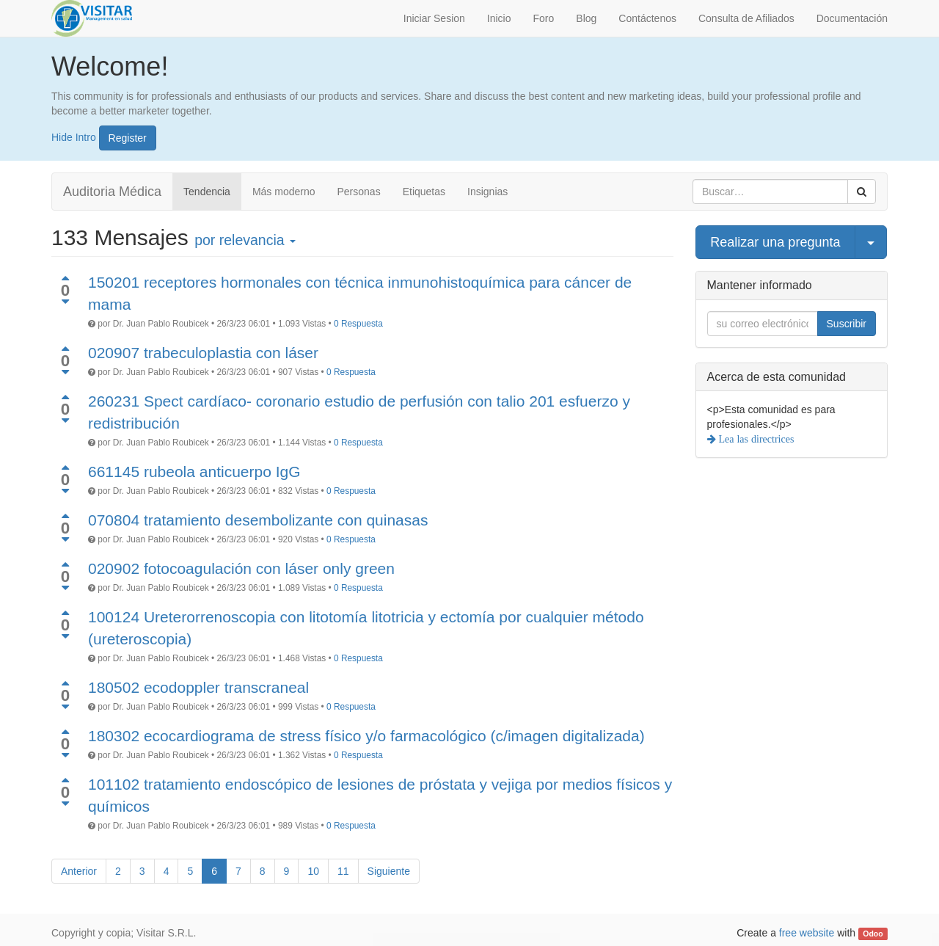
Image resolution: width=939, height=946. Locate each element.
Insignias (487, 191)
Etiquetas (424, 191)
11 (343, 871)
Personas (359, 191)
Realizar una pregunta (775, 242)
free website (806, 933)
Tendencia (206, 191)
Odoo (873, 933)
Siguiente (389, 871)
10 (313, 871)
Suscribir (846, 324)
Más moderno (283, 191)
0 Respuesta (358, 324)
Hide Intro (73, 136)
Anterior (79, 871)
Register (128, 138)
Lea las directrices (755, 439)
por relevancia (245, 240)
